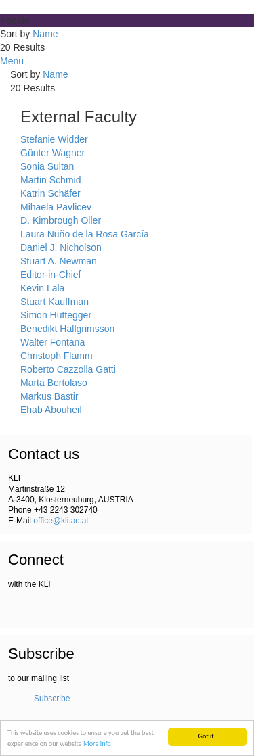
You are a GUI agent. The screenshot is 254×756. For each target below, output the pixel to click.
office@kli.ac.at (60, 520)
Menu (12, 60)
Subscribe (52, 698)
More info (97, 743)
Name (45, 33)
